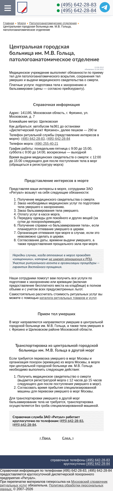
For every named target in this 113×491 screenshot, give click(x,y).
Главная (8, 23)
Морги (21, 23)
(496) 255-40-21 (46, 143)
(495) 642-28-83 (78, 4)
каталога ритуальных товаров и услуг (68, 298)
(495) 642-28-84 (78, 10)
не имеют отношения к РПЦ (70, 259)
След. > (68, 438)
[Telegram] (105, 7)
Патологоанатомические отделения (53, 23)
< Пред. (45, 438)
